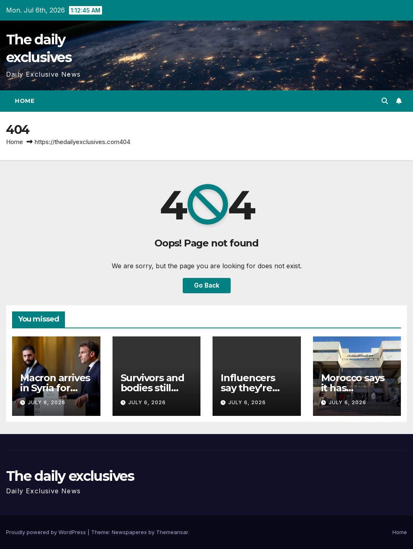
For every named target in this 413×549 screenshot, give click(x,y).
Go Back (206, 285)
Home (24, 100)
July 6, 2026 (46, 402)
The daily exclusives (70, 476)
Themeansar (172, 532)
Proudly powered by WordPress (47, 532)
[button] (385, 101)
